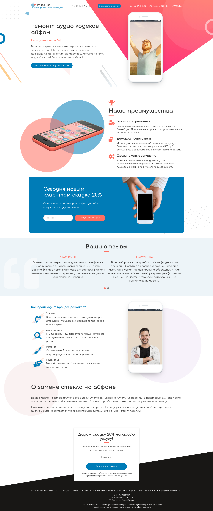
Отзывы (177, 6)
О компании (138, 6)
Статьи (95, 490)
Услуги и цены (158, 6)
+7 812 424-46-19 (80, 6)
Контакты (107, 490)
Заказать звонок (109, 6)
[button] (105, 288)
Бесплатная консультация (52, 66)
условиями (92, 476)
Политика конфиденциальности (163, 490)
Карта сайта (136, 490)
